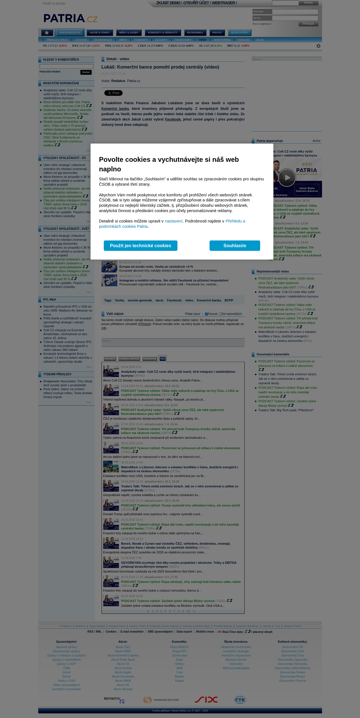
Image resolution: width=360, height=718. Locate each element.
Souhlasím (235, 245)
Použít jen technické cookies (140, 245)
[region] (182, 202)
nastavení (174, 221)
